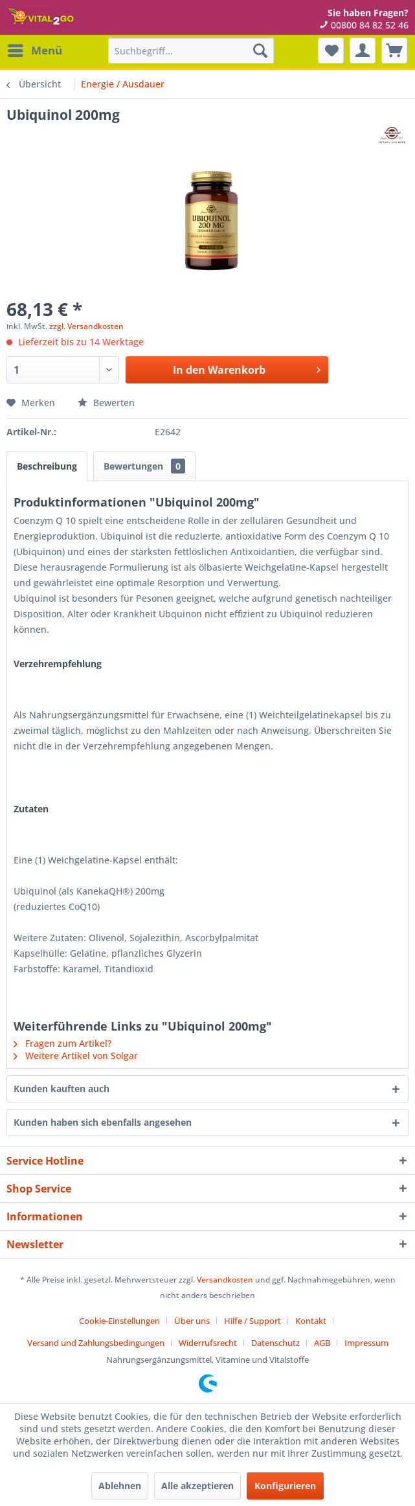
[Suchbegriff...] (191, 50)
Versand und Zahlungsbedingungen (95, 1343)
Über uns (192, 1321)
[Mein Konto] (363, 50)
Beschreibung (47, 466)
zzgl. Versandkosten (86, 326)
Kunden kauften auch (61, 1088)
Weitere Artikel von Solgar (76, 1055)
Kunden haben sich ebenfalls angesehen (103, 1122)
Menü (35, 49)
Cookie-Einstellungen (119, 1321)
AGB (322, 1343)
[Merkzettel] (331, 50)
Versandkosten (225, 1279)
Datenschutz (275, 1343)
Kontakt (310, 1321)
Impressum (366, 1343)
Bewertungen (144, 466)
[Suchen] (260, 50)
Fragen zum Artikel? (62, 1043)
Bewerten (106, 402)
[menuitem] (34, 50)
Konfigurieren (285, 1485)
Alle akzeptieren (197, 1485)
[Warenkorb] (394, 50)
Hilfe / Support (252, 1321)
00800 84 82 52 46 (364, 25)
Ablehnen (119, 1485)
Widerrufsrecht (208, 1343)
